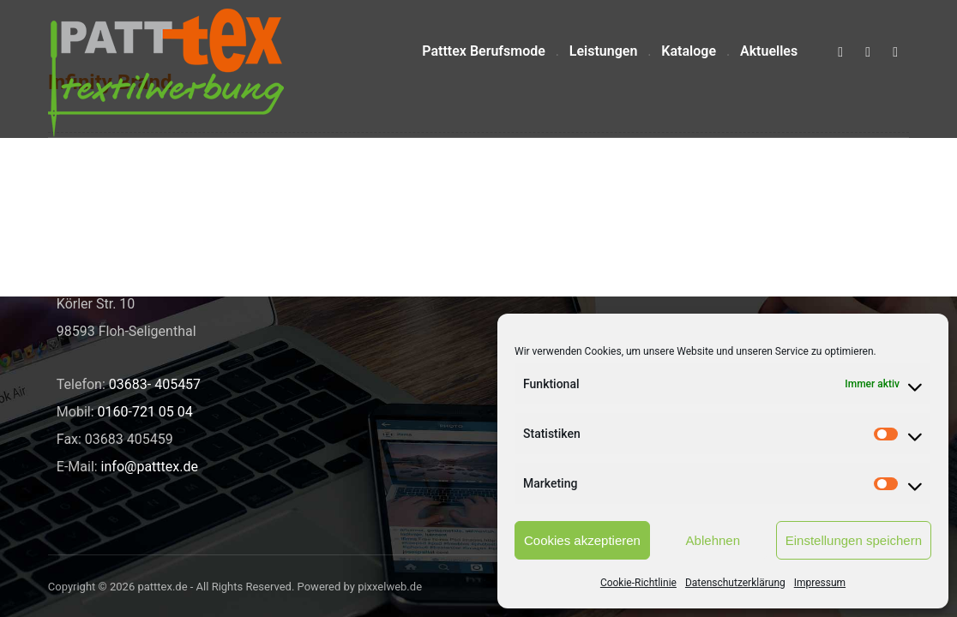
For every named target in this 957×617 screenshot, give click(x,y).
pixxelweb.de (390, 586)
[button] (840, 52)
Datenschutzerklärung (735, 583)
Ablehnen (713, 540)
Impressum (820, 583)
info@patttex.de (149, 466)
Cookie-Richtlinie (638, 583)
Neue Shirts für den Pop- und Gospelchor (446, 256)
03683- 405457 (155, 384)
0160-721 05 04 (145, 412)
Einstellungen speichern (853, 540)
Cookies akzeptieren (582, 540)
